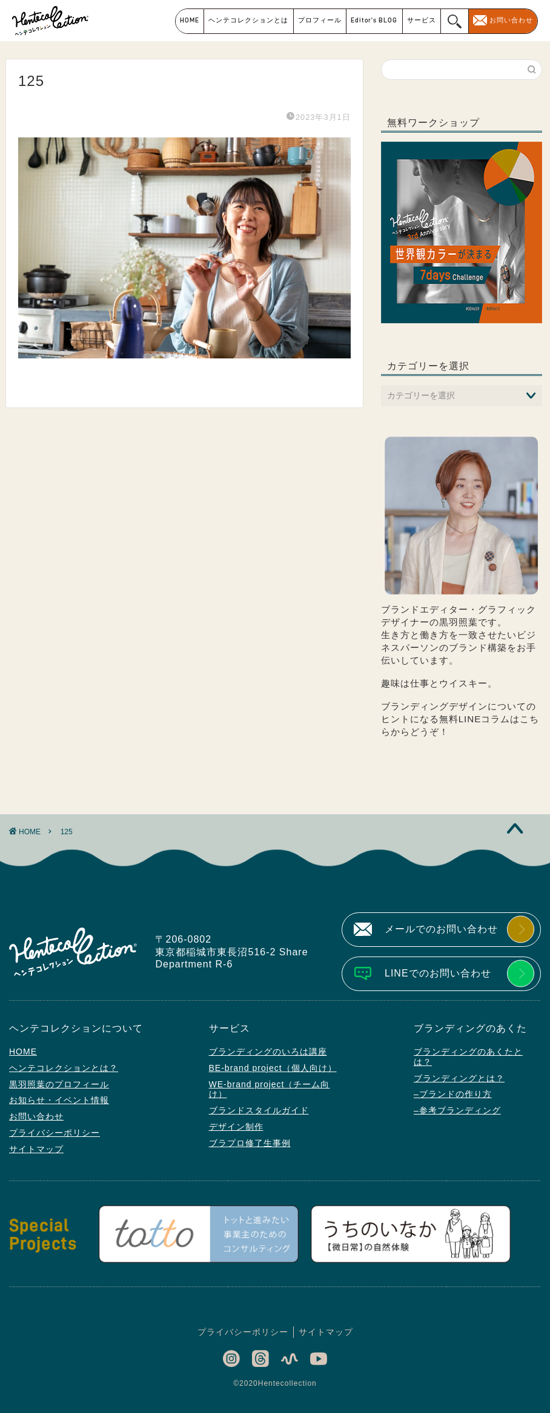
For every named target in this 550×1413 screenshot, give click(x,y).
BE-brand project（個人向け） (273, 1068)
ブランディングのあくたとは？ (468, 1057)
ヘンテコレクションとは (248, 20)
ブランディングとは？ (459, 1078)
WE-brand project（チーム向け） (269, 1089)
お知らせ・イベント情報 (59, 1100)
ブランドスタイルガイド (259, 1110)
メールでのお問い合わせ (441, 929)
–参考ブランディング (457, 1110)
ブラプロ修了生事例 (250, 1143)
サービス (421, 20)
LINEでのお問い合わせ (438, 973)
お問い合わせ (511, 20)
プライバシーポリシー (54, 1133)
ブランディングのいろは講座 (268, 1051)
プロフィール (320, 20)
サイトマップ (36, 1149)
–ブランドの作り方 (453, 1094)
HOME (189, 20)
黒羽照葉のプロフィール (59, 1084)
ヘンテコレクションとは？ (63, 1068)
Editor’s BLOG (374, 20)
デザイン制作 (236, 1126)
